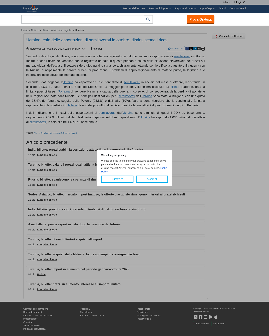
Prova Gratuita (201, 19)
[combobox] (87, 19)
